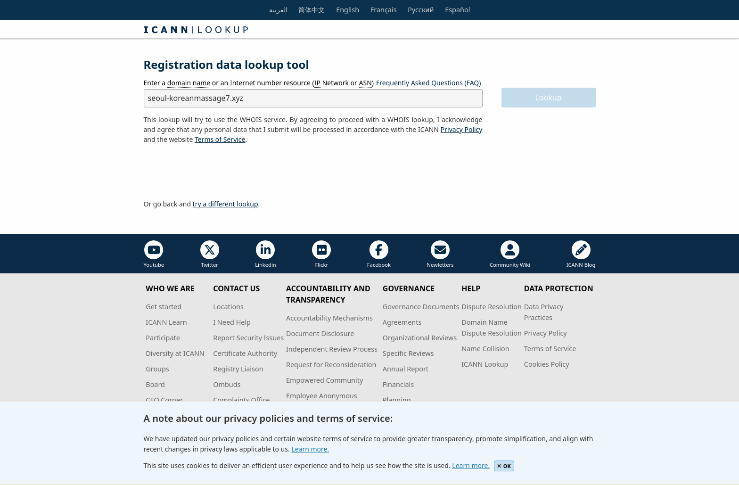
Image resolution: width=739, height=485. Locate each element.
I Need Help (232, 322)
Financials (398, 384)
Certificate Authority (245, 353)
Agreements (402, 322)
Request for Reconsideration (331, 364)
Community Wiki (510, 254)
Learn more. (310, 448)
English (347, 9)
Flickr (321, 254)
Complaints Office (241, 399)
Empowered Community (324, 380)
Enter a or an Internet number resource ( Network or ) (259, 83)
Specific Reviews (408, 353)
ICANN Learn (166, 322)
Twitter (209, 254)
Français (383, 9)
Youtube (154, 254)
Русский (421, 9)
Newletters (440, 254)
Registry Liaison (238, 368)
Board (155, 384)
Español (457, 9)
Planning (397, 399)
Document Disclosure (320, 333)
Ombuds (226, 384)
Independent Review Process (332, 349)
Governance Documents (421, 306)
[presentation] (215, 172)
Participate (163, 337)
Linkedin (265, 254)
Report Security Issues (248, 337)
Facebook (379, 254)
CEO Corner (164, 399)
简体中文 (311, 9)
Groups (157, 368)
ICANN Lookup (484, 364)
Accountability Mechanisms (329, 317)
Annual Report (405, 368)
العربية (278, 9)
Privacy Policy (462, 129)
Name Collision (485, 348)
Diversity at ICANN (175, 353)
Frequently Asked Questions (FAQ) (428, 82)
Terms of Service (550, 348)
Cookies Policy (546, 364)
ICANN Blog (581, 254)
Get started (163, 306)
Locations (228, 306)
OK (504, 465)
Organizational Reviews (420, 337)
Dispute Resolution (491, 306)
